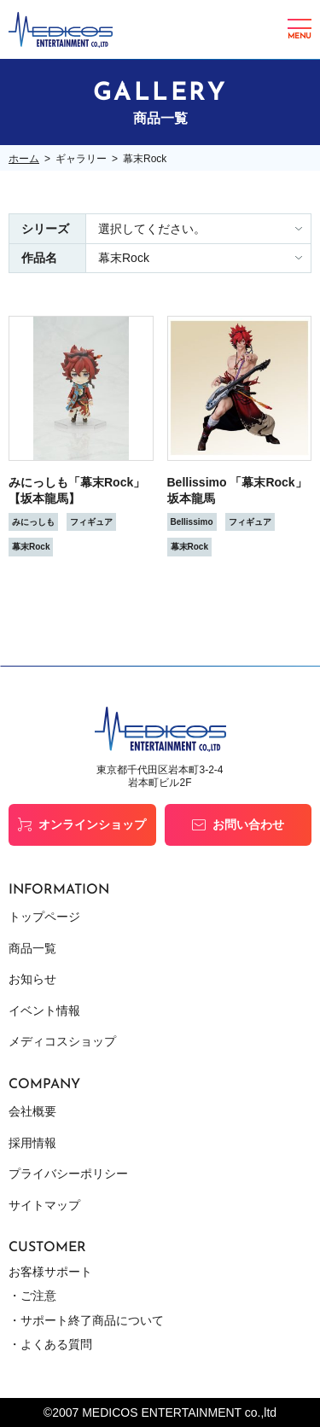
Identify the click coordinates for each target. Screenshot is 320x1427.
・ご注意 (32, 1295)
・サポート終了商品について (86, 1320)
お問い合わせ (248, 824)
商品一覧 (32, 948)
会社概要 (32, 1111)
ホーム (24, 159)
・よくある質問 (50, 1344)
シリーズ (45, 229)
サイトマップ (44, 1205)
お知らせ (32, 979)
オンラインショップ (92, 824)
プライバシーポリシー (68, 1173)
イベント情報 (44, 1010)
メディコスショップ (62, 1041)
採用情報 (32, 1143)
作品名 (39, 258)
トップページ (44, 916)
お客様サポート (50, 1271)
